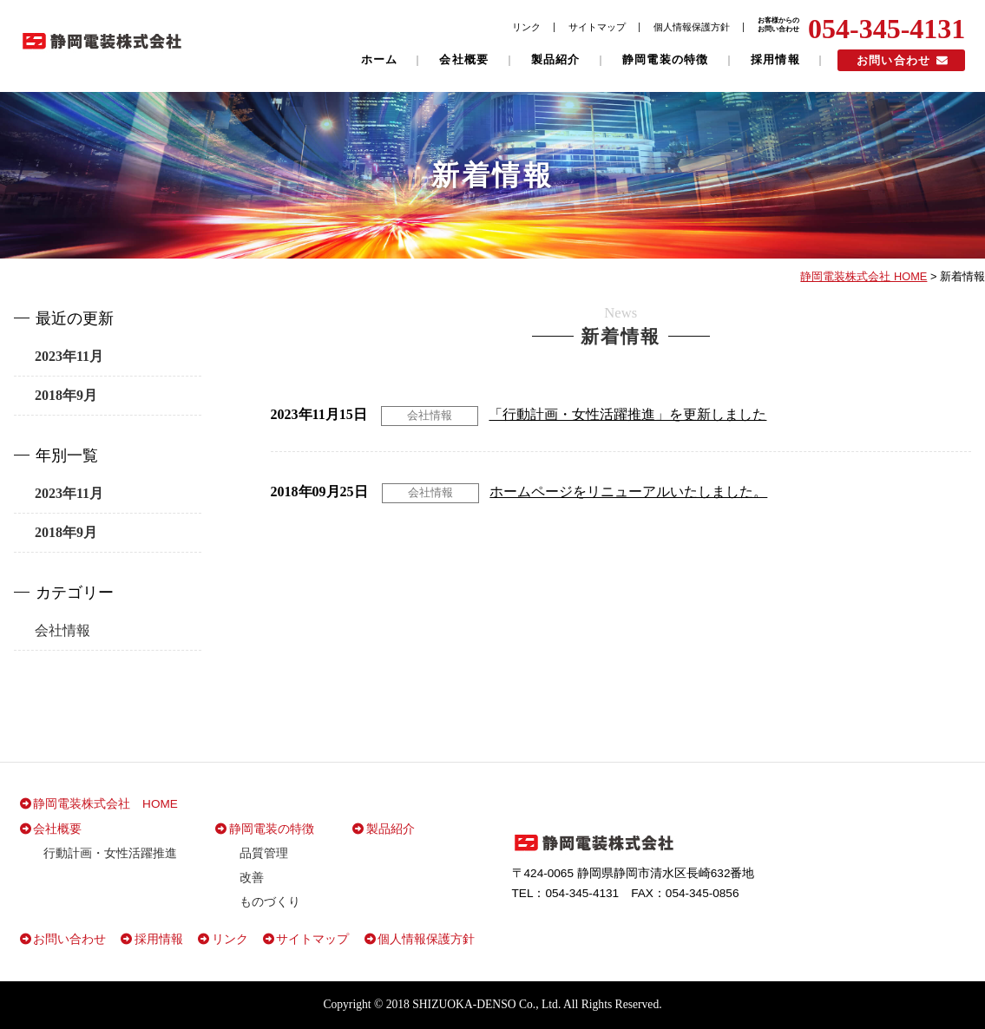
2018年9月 (66, 395)
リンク (526, 27)
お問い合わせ (894, 60)
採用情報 (775, 59)
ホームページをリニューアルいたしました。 (628, 491)
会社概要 (464, 59)
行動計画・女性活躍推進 (110, 853)
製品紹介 (556, 59)
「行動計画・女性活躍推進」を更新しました (627, 414)
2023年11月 (69, 356)
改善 (252, 877)
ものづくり (270, 901)
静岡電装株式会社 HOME (105, 803)
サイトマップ (597, 27)
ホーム (379, 59)
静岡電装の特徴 (665, 59)
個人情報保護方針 (691, 27)
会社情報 (429, 415)
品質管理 (264, 853)
